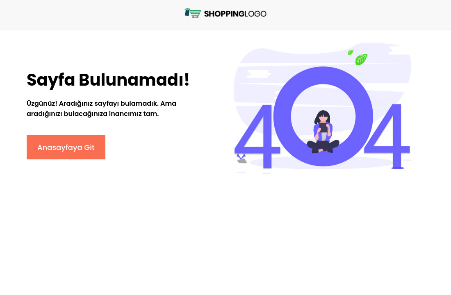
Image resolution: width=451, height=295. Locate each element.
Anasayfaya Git (66, 147)
